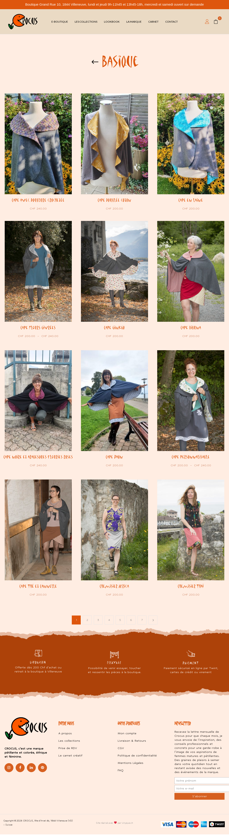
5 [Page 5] (120, 621)
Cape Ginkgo (114, 327)
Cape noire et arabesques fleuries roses (38, 457)
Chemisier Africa (114, 587)
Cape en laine (190, 200)
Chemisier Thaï (191, 587)
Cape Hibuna (191, 327)
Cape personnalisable (191, 457)
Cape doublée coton (114, 200)
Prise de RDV (67, 749)
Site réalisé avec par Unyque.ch (114, 824)
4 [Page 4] (109, 621)
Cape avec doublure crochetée (38, 200)
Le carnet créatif (70, 757)
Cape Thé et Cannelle (38, 587)
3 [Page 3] (98, 621)
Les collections (69, 742)
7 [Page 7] (142, 621)
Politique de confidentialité (137, 757)
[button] (217, 21)
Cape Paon (114, 457)
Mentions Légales (130, 764)
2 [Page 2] (87, 621)
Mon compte (127, 735)
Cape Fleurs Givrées (38, 327)
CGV (121, 749)
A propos (65, 735)
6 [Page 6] (131, 621)
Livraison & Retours (132, 742)
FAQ (120, 771)
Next (152, 621)
